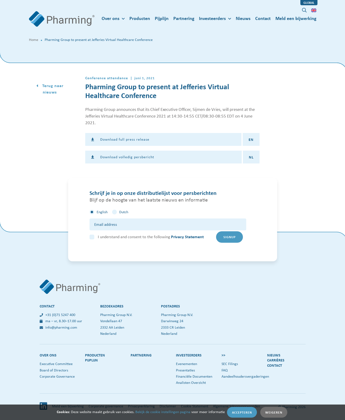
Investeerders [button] (212, 18)
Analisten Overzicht (191, 382)
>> (223, 355)
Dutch (123, 211)
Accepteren (242, 412)
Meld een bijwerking (295, 18)
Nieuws (243, 18)
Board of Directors (54, 370)
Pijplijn (162, 18)
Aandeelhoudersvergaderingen (245, 376)
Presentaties (185, 370)
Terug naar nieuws (52, 89)
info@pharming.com (58, 327)
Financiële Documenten (194, 376)
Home (33, 39)
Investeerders (189, 355)
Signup (229, 237)
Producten (139, 18)
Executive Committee (56, 363)
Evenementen (186, 363)
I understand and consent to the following (151, 237)
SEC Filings (230, 363)
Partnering (183, 18)
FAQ (225, 370)
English (102, 211)
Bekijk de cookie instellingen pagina (162, 411)
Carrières (275, 360)
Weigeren (273, 412)
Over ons (48, 355)
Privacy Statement (187, 237)
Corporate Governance (57, 376)
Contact (263, 18)
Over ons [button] (110, 18)
